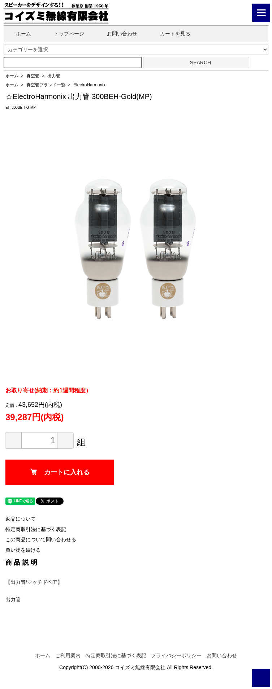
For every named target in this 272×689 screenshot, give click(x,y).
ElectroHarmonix (89, 84)
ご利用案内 (68, 655)
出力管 (53, 75)
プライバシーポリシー (176, 655)
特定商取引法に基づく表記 (35, 529)
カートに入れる (60, 472)
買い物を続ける (23, 550)
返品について (20, 519)
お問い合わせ (116, 33)
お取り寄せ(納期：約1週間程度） (48, 390)
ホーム (18, 33)
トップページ (63, 33)
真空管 (32, 75)
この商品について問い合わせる (40, 539)
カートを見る (170, 33)
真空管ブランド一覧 (45, 84)
